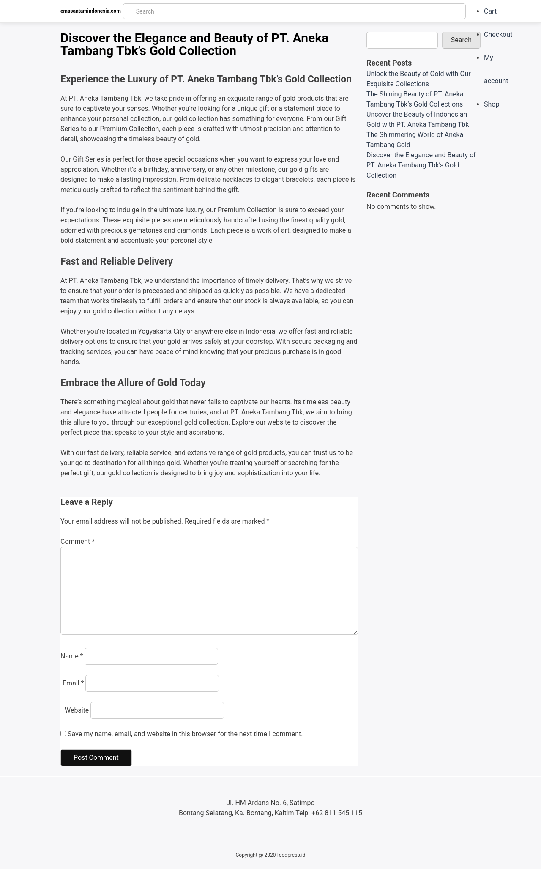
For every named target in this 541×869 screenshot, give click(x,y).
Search (461, 40)
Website (77, 710)
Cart (490, 11)
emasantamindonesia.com (90, 11)
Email (73, 683)
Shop (491, 104)
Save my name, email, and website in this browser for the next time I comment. (185, 734)
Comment (77, 541)
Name (71, 656)
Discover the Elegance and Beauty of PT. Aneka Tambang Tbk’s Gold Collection (421, 165)
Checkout (498, 34)
